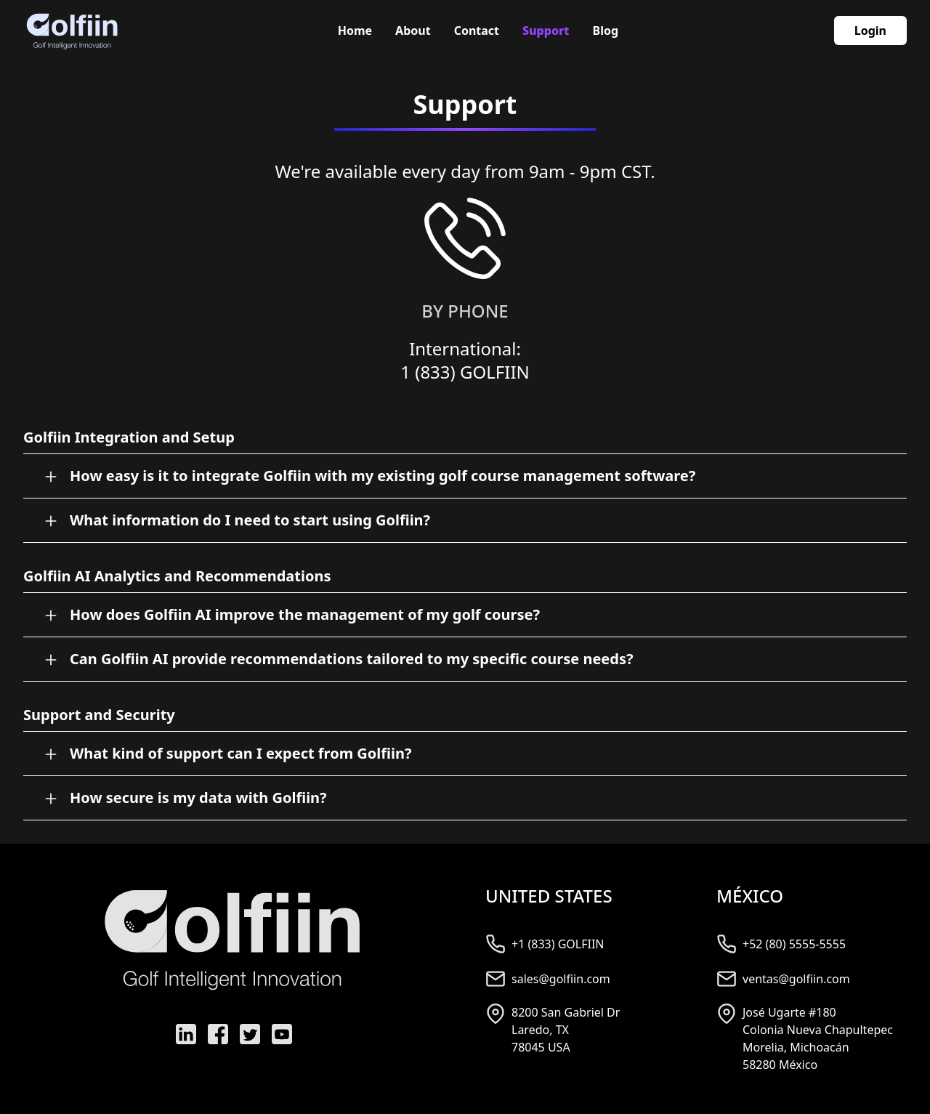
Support (545, 31)
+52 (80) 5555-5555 (794, 944)
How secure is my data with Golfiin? (198, 797)
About (413, 31)
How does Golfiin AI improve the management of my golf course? (305, 614)
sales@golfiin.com (561, 979)
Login (870, 31)
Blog (606, 31)
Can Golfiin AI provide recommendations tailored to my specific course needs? (351, 659)
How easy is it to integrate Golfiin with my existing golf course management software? (382, 475)
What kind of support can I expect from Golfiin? (241, 753)
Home (355, 31)
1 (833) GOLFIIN (465, 372)
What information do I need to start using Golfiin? (250, 520)
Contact (476, 31)
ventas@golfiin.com (796, 979)
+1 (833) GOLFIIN (558, 944)
